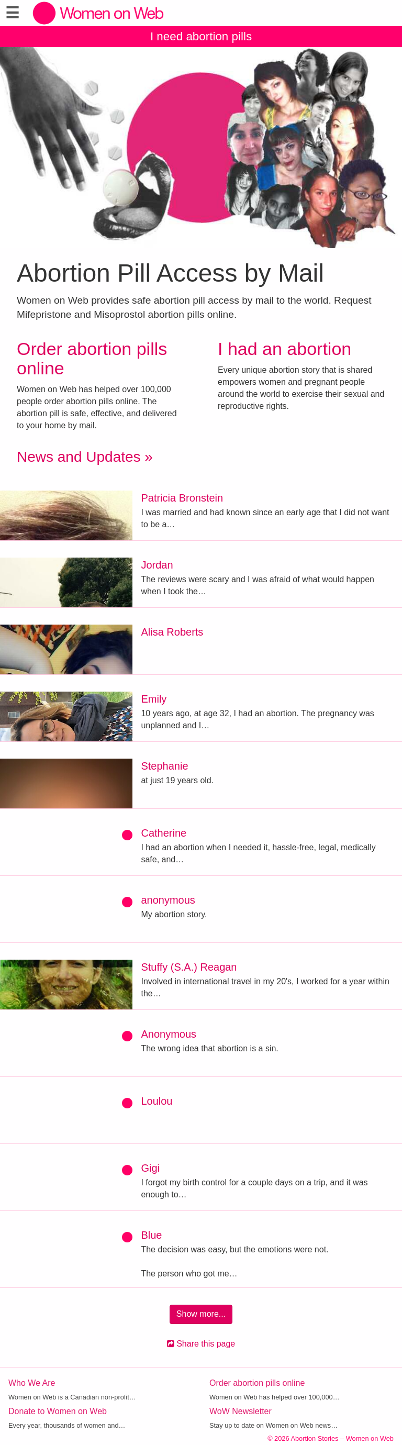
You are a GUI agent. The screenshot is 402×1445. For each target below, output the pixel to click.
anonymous (168, 900)
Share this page (201, 1343)
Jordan (157, 565)
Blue (151, 1235)
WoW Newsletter (240, 1411)
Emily (153, 699)
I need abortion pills (201, 36)
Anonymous (168, 1034)
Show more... (201, 1313)
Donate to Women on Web (57, 1411)
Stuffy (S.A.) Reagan (189, 967)
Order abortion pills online (92, 358)
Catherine (163, 833)
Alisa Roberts (172, 632)
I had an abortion (284, 349)
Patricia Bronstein (182, 498)
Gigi (150, 1168)
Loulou (156, 1101)
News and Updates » (85, 457)
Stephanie (164, 766)
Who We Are (31, 1383)
